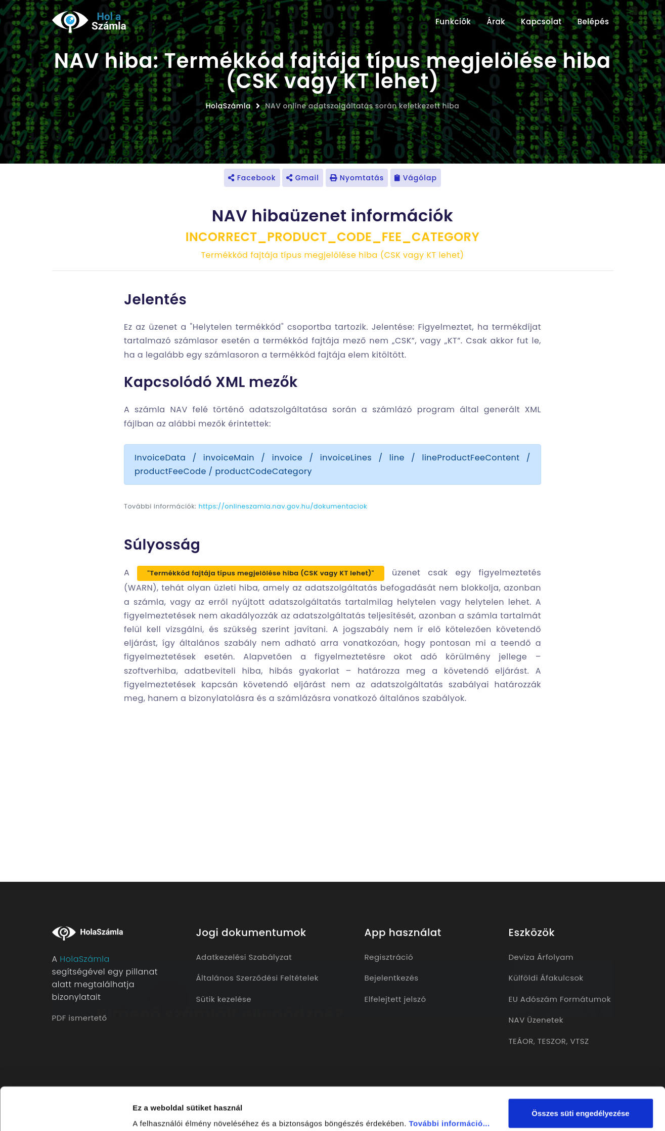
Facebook (252, 178)
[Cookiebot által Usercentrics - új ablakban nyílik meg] (65, 1111)
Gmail (302, 178)
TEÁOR (521, 1041)
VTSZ (579, 1041)
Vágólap (415, 178)
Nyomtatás (357, 178)
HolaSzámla (228, 106)
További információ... (449, 1083)
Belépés (593, 21)
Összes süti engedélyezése (580, 1073)
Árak (495, 21)
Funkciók (453, 21)
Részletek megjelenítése (176, 1111)
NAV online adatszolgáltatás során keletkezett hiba (362, 106)
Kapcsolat (541, 21)
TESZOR (552, 1041)
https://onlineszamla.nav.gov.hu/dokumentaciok (283, 506)
